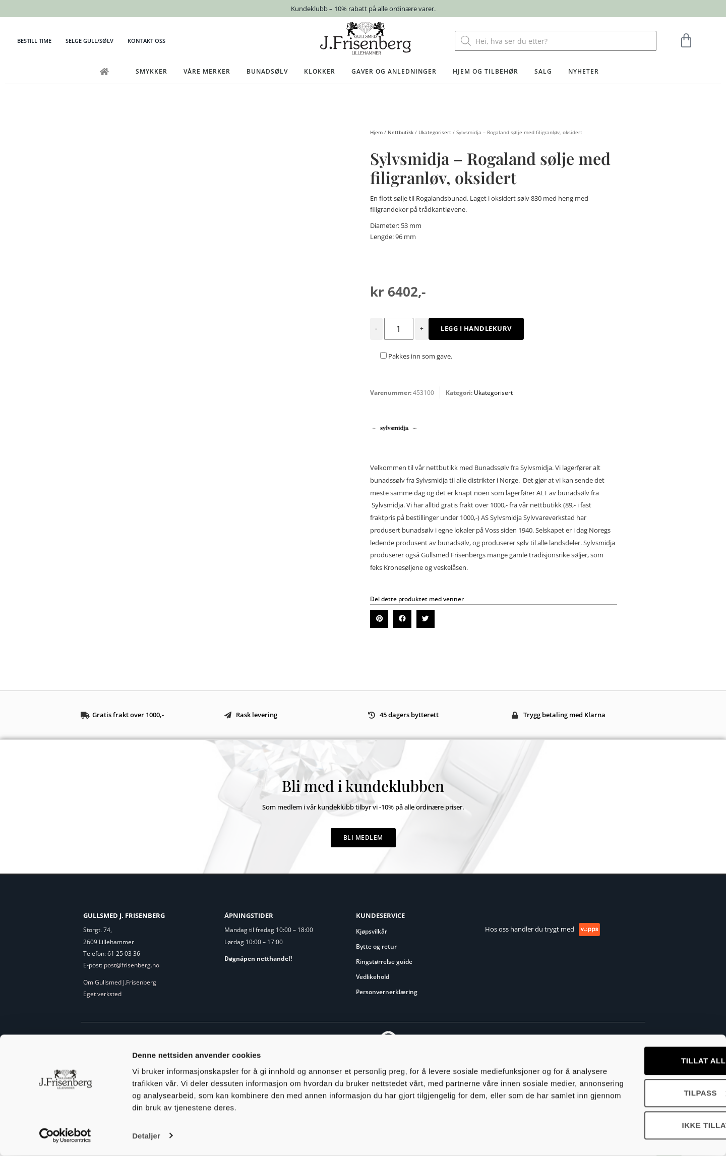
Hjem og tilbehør (485, 71)
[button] (379, 619)
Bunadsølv (267, 71)
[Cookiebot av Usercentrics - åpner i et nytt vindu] (65, 1136)
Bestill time (34, 40)
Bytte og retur (376, 946)
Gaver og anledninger (394, 71)
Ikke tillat (642, 1126)
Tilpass (642, 1093)
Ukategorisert (434, 132)
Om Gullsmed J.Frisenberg (119, 982)
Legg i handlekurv (476, 328)
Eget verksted (102, 994)
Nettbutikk (400, 132)
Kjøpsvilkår (371, 931)
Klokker (319, 71)
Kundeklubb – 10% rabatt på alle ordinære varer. (363, 8)
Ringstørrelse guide (384, 961)
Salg (543, 71)
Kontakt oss (146, 40)
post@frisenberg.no (131, 965)
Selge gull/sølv (89, 40)
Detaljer (146, 1136)
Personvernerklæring (386, 992)
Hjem (376, 132)
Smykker (151, 71)
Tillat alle (642, 1061)
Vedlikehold (372, 976)
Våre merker (207, 71)
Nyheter (583, 71)
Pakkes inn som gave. (416, 356)
